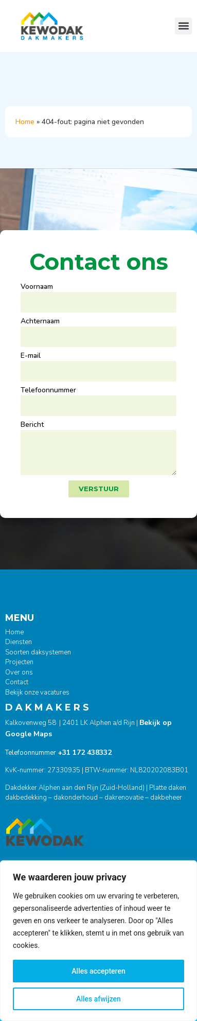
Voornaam (37, 287)
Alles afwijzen (98, 999)
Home (24, 122)
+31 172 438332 (85, 752)
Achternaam (40, 322)
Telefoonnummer (48, 391)
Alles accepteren (98, 971)
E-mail (31, 356)
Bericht (32, 425)
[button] (183, 26)
